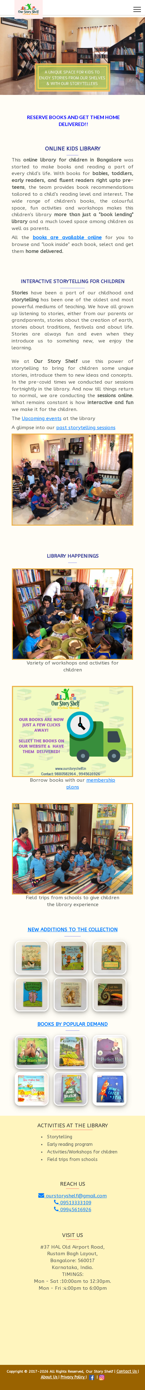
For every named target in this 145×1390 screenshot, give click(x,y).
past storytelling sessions (85, 427)
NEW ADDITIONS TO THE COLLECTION (73, 930)
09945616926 (72, 1209)
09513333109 (72, 1203)
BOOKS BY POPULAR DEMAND (72, 1024)
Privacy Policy (73, 1377)
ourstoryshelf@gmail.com (72, 1196)
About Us (49, 1377)
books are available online (67, 237)
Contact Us (127, 1371)
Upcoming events (42, 418)
